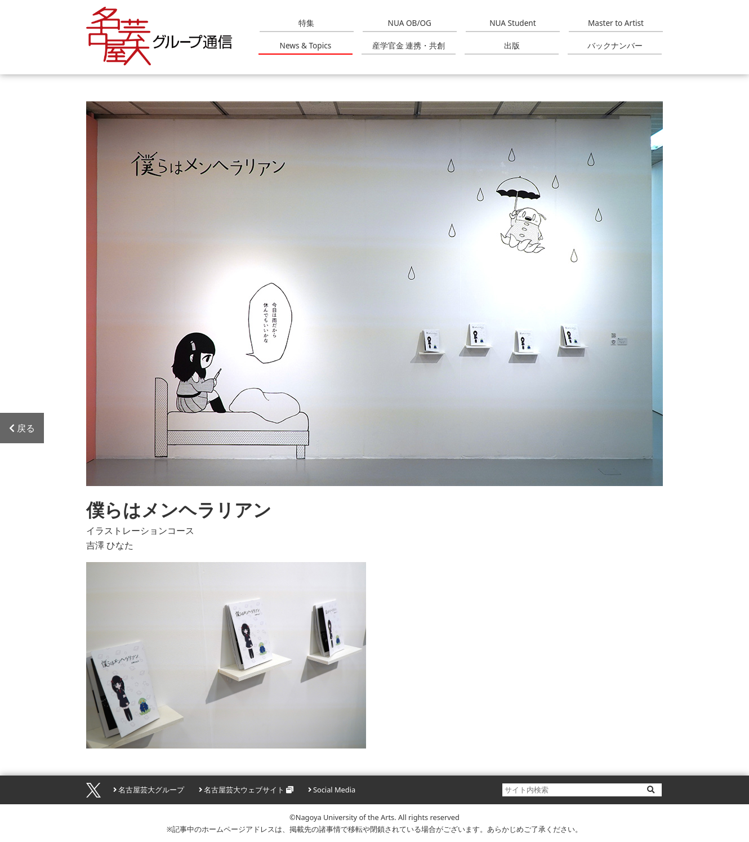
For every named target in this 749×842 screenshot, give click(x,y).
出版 (512, 45)
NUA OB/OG (409, 22)
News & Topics (306, 45)
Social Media (334, 790)
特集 (306, 22)
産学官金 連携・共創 (408, 45)
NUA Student (512, 22)
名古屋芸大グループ (151, 790)
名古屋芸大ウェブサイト (244, 790)
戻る (22, 428)
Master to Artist (616, 22)
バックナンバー (615, 45)
